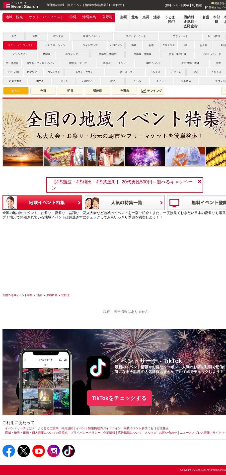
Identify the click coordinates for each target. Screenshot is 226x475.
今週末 (124, 91)
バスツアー (88, 81)
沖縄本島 (89, 17)
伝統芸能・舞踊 (190, 63)
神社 (186, 45)
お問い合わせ (168, 432)
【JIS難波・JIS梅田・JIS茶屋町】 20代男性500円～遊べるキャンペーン (122, 184)
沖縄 (73, 17)
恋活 (196, 72)
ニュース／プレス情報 (195, 432)
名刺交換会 (15, 81)
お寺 (151, 45)
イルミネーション (55, 45)
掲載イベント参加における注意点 (146, 428)
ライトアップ (90, 45)
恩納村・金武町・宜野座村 (191, 21)
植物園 (46, 54)
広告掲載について (130, 432)
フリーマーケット (136, 36)
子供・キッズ (125, 72)
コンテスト (54, 72)
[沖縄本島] (51, 295)
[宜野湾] (65, 295)
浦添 (156, 17)
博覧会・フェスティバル (40, 63)
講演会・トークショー (115, 63)
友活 (112, 81)
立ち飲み (186, 81)
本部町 (216, 19)
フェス (64, 81)
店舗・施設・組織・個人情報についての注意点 (36, 432)
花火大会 (58, 36)
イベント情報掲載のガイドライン (98, 428)
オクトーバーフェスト (46, 17)
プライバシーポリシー (85, 432)
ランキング (151, 91)
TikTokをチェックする (119, 398)
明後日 (97, 91)
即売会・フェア (78, 63)
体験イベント (153, 63)
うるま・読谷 (172, 19)
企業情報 (109, 432)
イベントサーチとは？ (20, 428)
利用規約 (67, 428)
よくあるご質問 (48, 428)
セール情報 (214, 36)
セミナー (162, 81)
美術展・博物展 (142, 54)
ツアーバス (13, 72)
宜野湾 (107, 17)
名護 (205, 17)
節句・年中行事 (177, 54)
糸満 (145, 17)
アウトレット (180, 36)
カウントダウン (84, 72)
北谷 (134, 17)
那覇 (123, 17)
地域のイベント (91, 36)
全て (13, 36)
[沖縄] (39, 295)
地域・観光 (14, 17)
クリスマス (168, 45)
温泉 (133, 45)
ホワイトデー (72, 54)
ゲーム (137, 81)
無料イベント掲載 (177, 5)
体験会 (39, 81)
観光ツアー (33, 72)
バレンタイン (20, 54)
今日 (43, 91)
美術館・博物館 (107, 54)
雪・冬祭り (12, 63)
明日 (70, 91)
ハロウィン (116, 45)
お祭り (36, 36)
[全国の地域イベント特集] (17, 295)
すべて (15, 91)
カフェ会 (176, 72)
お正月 (203, 45)
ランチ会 (155, 72)
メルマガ (150, 432)
